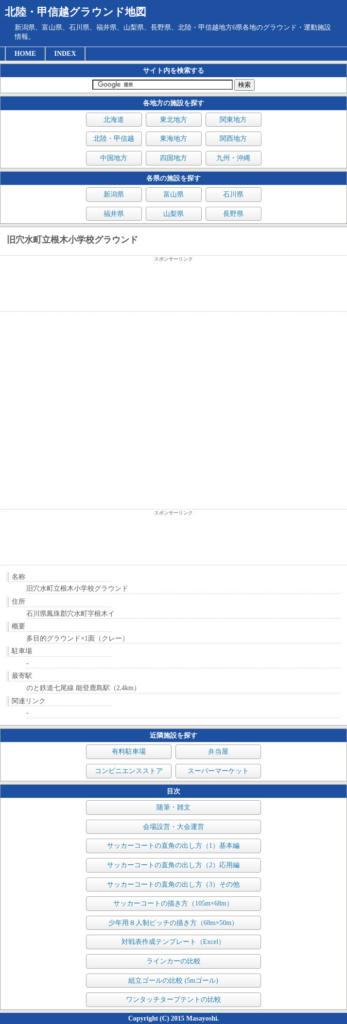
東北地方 (173, 119)
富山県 (173, 194)
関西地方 (233, 138)
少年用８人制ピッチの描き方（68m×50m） (173, 922)
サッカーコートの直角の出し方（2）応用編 (173, 865)
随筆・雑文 (173, 807)
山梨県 (173, 213)
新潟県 (114, 194)
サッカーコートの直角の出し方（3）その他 (173, 884)
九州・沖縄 (233, 158)
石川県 (233, 194)
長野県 (233, 213)
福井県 (114, 213)
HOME (25, 53)
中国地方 (113, 158)
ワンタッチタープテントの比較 (173, 999)
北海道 (114, 119)
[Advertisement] (173, 287)
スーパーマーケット (218, 771)
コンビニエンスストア (129, 771)
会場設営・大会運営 (173, 826)
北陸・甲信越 (113, 138)
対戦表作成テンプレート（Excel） (173, 941)
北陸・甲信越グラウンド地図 (75, 12)
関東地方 (233, 119)
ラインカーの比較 (173, 961)
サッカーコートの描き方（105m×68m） (173, 903)
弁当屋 (218, 751)
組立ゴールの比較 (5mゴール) (173, 980)
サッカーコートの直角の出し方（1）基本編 (173, 845)
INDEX (65, 53)
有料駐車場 (129, 751)
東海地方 (173, 138)
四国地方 (173, 158)
